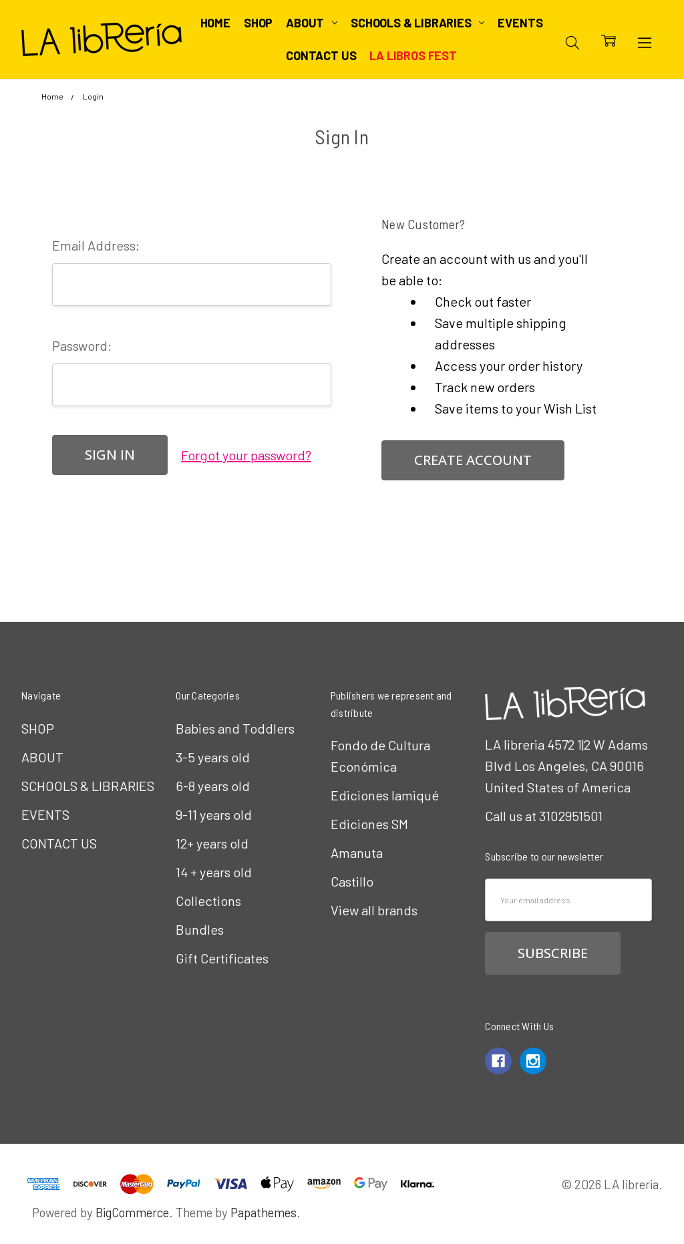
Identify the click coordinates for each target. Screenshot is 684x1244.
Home (215, 22)
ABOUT (311, 22)
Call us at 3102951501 (544, 816)
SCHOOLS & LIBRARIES (417, 22)
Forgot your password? (246, 455)
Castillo (352, 881)
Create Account (473, 460)
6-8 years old (213, 786)
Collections (208, 901)
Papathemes (263, 1212)
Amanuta (357, 852)
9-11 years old (214, 814)
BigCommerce (132, 1212)
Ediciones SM (369, 824)
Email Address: (96, 245)
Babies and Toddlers (235, 728)
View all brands (374, 910)
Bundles (200, 929)
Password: (82, 345)
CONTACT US (321, 55)
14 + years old (214, 872)
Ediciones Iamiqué (385, 795)
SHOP (258, 22)
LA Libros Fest (412, 55)
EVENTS (520, 22)
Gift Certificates (222, 958)
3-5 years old (213, 757)
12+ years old (212, 843)
